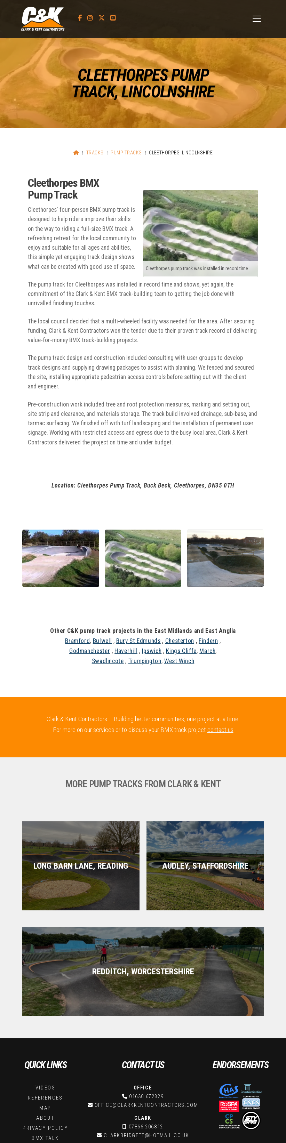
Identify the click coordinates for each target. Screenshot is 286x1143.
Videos (45, 982)
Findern (208, 640)
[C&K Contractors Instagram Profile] (90, 18)
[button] (257, 18)
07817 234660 (146, 1082)
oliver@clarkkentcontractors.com (146, 1090)
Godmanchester (89, 650)
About (45, 1012)
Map (45, 1002)
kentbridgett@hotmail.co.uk (146, 1060)
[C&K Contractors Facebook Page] (80, 18)
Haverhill (125, 650)
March (207, 650)
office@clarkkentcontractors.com (146, 1000)
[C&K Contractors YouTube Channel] (113, 18)
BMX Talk (45, 1033)
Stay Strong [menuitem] (218, 1126)
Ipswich (151, 650)
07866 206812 (146, 1021)
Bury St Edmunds (138, 640)
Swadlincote (108, 661)
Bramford (77, 640)
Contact (45, 1054)
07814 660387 (146, 1051)
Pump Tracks (126, 152)
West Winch (179, 661)
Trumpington (144, 661)
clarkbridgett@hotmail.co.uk (146, 1030)
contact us (220, 730)
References (45, 992)
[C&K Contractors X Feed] (101, 18)
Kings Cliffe (181, 650)
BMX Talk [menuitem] (186, 1126)
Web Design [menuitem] (252, 1126)
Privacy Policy (45, 1022)
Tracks (95, 152)
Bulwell (102, 640)
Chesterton (179, 640)
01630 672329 (146, 991)
